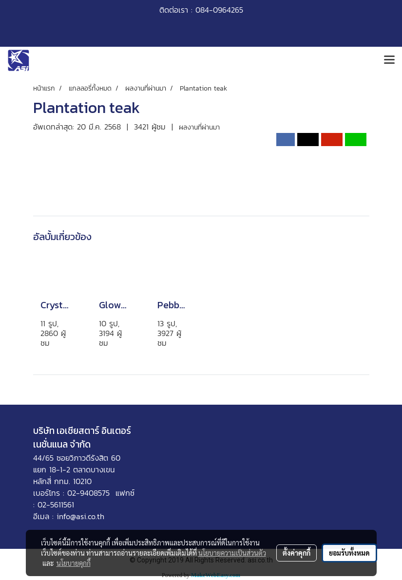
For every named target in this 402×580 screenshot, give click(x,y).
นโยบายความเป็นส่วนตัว (232, 552)
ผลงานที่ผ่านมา (199, 127)
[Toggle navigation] (389, 60)
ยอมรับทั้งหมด (349, 552)
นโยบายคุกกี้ (74, 563)
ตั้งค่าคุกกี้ (296, 552)
